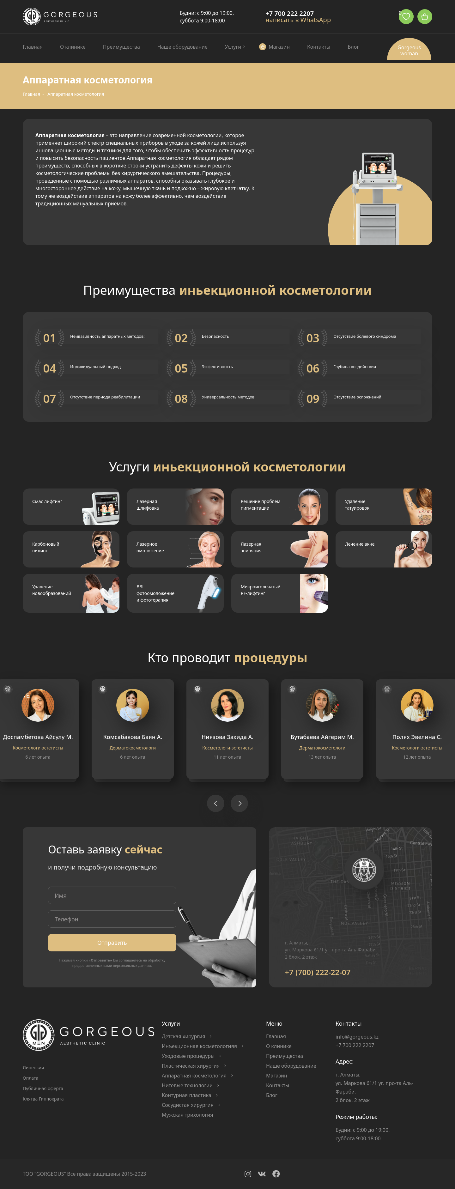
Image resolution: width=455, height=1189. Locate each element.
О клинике (73, 46)
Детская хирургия (183, 1036)
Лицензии (33, 1068)
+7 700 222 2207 (289, 13)
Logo (60, 16)
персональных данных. (132, 965)
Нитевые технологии (187, 1085)
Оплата (30, 1078)
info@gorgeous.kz (357, 1036)
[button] (215, 803)
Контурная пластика (186, 1095)
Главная (33, 46)
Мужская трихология (187, 1114)
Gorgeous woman (409, 50)
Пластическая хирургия (191, 1065)
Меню (274, 1023)
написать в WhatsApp (298, 20)
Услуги (233, 46)
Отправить (112, 942)
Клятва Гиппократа (43, 1099)
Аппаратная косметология (194, 1075)
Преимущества (121, 46)
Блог (353, 46)
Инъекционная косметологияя (199, 1046)
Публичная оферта (43, 1088)
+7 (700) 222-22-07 (317, 972)
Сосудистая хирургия (188, 1104)
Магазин (279, 46)
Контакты (318, 46)
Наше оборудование (182, 46)
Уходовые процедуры (188, 1056)
